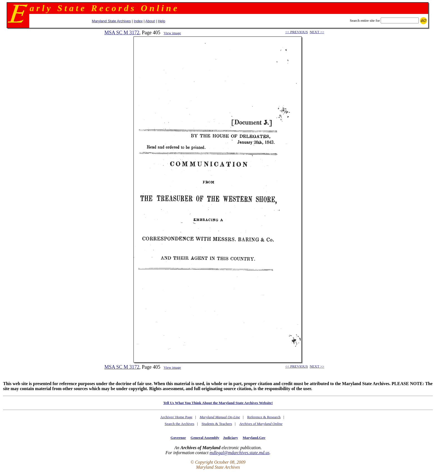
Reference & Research (264, 417)
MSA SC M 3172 (121, 32)
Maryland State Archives (111, 21)
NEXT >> (317, 32)
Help (161, 21)
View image (172, 33)
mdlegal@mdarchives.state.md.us (239, 452)
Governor (178, 438)
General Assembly (204, 438)
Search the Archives (179, 424)
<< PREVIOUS (296, 32)
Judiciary (230, 438)
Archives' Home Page (176, 417)
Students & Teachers (217, 424)
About (150, 21)
